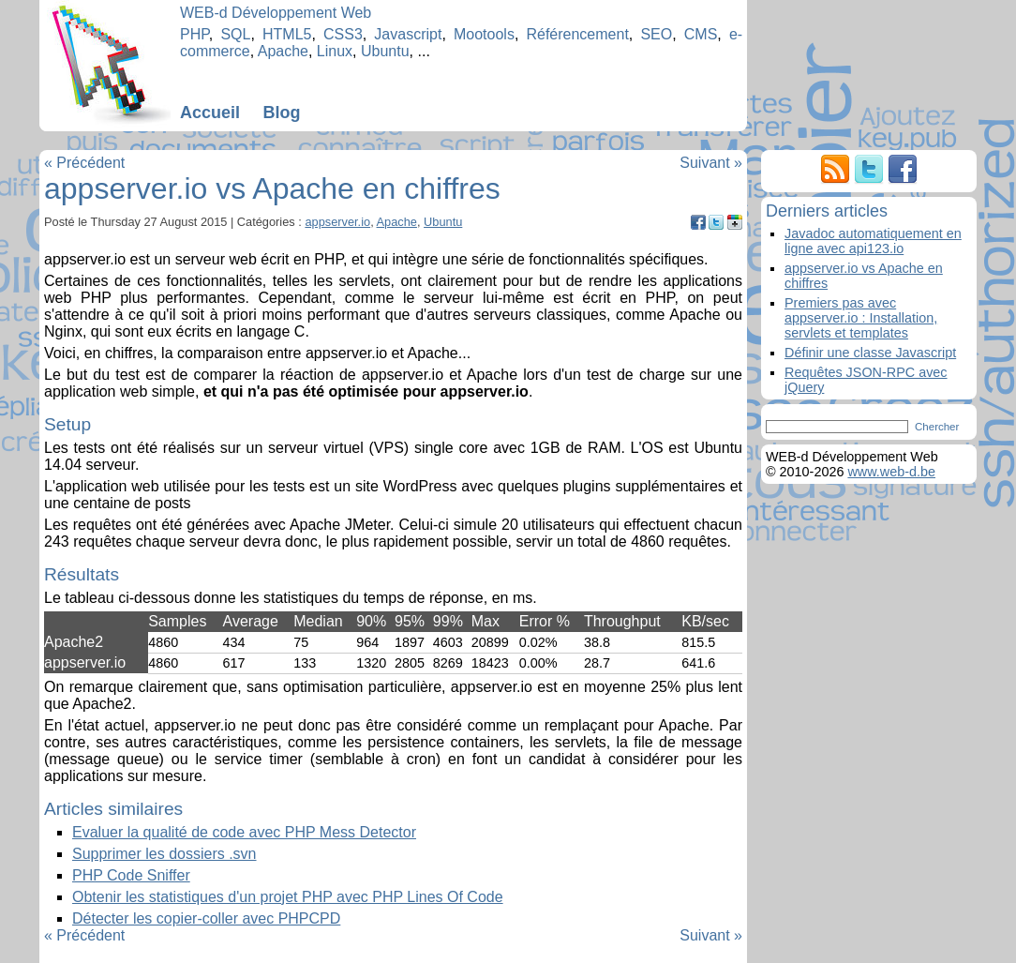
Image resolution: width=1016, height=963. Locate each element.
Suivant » (711, 163)
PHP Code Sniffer (131, 875)
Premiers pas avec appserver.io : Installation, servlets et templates (860, 317)
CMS (701, 34)
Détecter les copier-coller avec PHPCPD (206, 918)
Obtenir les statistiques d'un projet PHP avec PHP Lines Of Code (287, 897)
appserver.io (337, 222)
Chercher (937, 426)
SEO (656, 34)
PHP (194, 34)
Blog (281, 112)
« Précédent (84, 163)
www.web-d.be (891, 471)
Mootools (484, 34)
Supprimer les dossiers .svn (164, 854)
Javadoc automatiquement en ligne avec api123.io (873, 241)
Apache (283, 51)
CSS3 (343, 34)
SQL (235, 34)
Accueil (210, 112)
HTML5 (286, 34)
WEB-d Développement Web (275, 13)
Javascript (407, 34)
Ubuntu (385, 51)
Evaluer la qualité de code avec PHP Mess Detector (244, 832)
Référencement (577, 34)
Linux (334, 51)
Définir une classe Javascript (870, 352)
